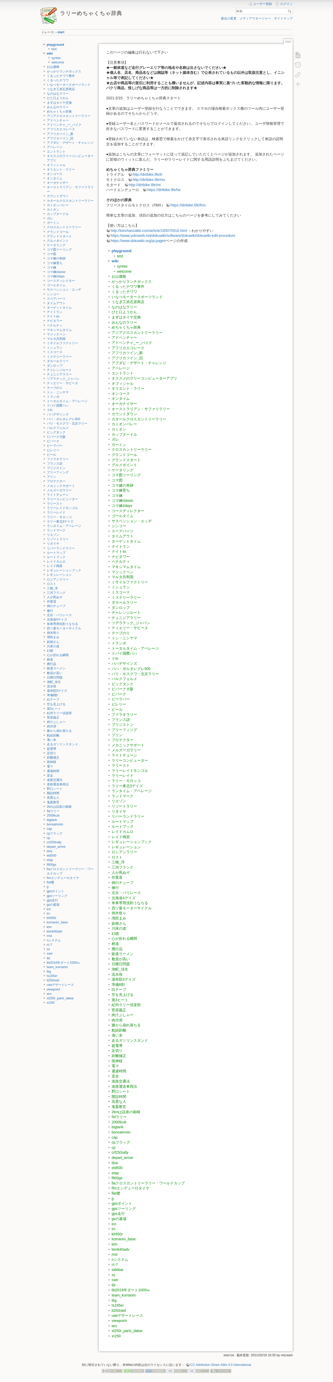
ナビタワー (54, 321)
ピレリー (53, 450)
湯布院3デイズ (57, 691)
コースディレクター (61, 281)
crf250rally (54, 842)
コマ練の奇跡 (56, 258)
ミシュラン (54, 347)
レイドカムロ (56, 561)
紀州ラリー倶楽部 (59, 713)
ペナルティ (54, 325)
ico (49, 909)
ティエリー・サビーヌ (62, 383)
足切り (51, 753)
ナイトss (53, 316)
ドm (50, 410)
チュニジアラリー (59, 374)
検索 (290, 11)
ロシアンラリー (58, 579)
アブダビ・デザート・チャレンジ (70, 143)
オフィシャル (56, 165)
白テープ (53, 699)
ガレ (50, 218)
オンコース (54, 174)
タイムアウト (56, 303)
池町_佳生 (54, 682)
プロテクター (56, 481)
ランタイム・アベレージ (64, 526)
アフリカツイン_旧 (60, 138)
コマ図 (51, 254)
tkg (49, 971)
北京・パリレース (59, 615)
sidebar (118, 1270)
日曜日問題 (54, 677)
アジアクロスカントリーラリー (69, 116)
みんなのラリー (58, 107)
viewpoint (53, 989)
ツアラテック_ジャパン (63, 379)
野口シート (54, 789)
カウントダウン (58, 196)
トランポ (53, 397)
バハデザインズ (58, 414)
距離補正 (53, 757)
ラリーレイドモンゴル (62, 508)
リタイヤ (53, 543)
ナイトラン (54, 312)
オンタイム (54, 178)
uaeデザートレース (60, 985)
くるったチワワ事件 (61, 76)
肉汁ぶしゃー (56, 722)
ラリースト (54, 503)
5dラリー (53, 811)
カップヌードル (58, 214)
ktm (49, 927)
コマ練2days (56, 276)
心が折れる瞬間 (58, 655)
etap (50, 860)
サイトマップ (283, 18)
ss (48, 949)
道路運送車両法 (58, 784)
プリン (51, 477)
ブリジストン (56, 468)
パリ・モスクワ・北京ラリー (67, 423)
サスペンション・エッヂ (64, 289)
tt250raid (53, 980)
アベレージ (54, 147)
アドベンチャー (58, 120)
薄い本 (51, 740)
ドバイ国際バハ (58, 405)
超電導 (51, 749)
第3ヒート (54, 708)
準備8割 (52, 695)
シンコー (53, 294)
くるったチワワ (58, 80)
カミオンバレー (58, 205)
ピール (51, 455)
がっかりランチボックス (64, 71)
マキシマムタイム (59, 330)
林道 (50, 659)
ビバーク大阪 (56, 437)
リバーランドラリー (61, 548)
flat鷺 (50, 882)
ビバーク (53, 441)
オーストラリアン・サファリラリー (141, 409)
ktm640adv (54, 931)
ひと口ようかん (58, 98)
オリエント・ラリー (61, 169)
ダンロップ (54, 365)
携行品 (51, 664)
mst (49, 936)
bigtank (52, 820)
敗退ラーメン (56, 668)
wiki (50, 53)
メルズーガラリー (59, 490)
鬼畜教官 (53, 802)
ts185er (52, 976)
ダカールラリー (58, 361)
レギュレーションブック (64, 570)
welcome (58, 62)
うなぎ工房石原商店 (61, 89)
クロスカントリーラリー (64, 227)
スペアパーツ (56, 299)
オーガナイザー (58, 183)
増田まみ (53, 637)
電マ (50, 766)
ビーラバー (54, 445)
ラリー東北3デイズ (60, 521)
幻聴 (50, 651)
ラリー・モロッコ (59, 517)
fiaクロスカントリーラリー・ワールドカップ (148, 1183)
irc (48, 913)
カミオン (53, 209)
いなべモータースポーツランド (69, 85)
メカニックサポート (61, 486)
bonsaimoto (55, 824)
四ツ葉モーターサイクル (64, 628)
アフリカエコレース (61, 129)
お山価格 (53, 67)
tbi (48, 958)
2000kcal (53, 815)
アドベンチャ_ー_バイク (64, 125)
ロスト (51, 584)
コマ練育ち (54, 263)
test (54, 49)
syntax (56, 58)
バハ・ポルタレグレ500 (63, 419)
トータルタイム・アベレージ (67, 401)
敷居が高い (54, 673)
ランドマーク (56, 530)
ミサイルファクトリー (62, 343)
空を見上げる (56, 704)
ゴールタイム (56, 285)
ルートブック (56, 557)
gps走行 (52, 900)
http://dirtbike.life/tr (147, 174)
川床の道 (53, 646)
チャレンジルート (59, 370)
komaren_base (57, 922)
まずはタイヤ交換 (59, 103)
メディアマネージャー (255, 18)
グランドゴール (58, 232)
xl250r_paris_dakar (60, 998)
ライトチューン (58, 495)
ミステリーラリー (59, 356)
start (61, 32)
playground (55, 45)
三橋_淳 (52, 588)
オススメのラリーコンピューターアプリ (144, 378)
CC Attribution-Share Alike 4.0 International (220, 1365)
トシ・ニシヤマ (58, 392)
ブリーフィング (58, 472)
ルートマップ (56, 553)
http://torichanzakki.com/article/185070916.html (149, 231)
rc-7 (49, 945)
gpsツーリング (57, 896)
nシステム (54, 940)
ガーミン (53, 223)
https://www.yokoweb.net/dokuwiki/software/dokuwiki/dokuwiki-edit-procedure (173, 235)
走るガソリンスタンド (62, 744)
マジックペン (56, 334)
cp (48, 838)
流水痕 (51, 686)
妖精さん (53, 642)
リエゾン (53, 535)
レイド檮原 (54, 566)
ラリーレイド (56, 512)
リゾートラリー (58, 539)
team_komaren (57, 967)
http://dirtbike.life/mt (145, 185)
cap (49, 829)
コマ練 (51, 267)
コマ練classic (56, 272)
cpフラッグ (55, 833)
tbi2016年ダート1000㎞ (63, 962)
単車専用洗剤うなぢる (62, 624)
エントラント (56, 151)
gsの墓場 (53, 905)
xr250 (51, 1003)
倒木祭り (53, 633)
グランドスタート (59, 236)
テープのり (54, 388)
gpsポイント (56, 891)
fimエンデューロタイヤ (63, 878)
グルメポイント (58, 241)
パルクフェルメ (58, 428)
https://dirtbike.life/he (164, 190)
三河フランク (56, 593)
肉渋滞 (51, 726)
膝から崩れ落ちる (59, 731)
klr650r (51, 918)
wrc (49, 994)
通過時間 (53, 771)
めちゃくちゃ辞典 (59, 111)
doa (49, 851)
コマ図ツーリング (59, 249)
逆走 (50, 775)
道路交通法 (54, 780)
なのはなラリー (58, 93)
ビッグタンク (56, 432)
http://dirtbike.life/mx (149, 180)
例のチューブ (56, 606)
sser (50, 953)
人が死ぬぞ (54, 597)
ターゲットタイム (59, 307)
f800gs (51, 864)
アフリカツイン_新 (60, 134)
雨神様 (51, 762)
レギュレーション (59, 575)
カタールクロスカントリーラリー (70, 201)
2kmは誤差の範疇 (59, 807)
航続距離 (53, 735)
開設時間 (53, 793)
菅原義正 (53, 717)
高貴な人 (53, 797)
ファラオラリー (58, 459)
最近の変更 (228, 18)
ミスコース (54, 352)
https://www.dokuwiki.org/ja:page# (138, 241)
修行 (50, 610)
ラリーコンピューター (62, 499)
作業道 (51, 601)
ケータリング (56, 245)
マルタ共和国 (56, 339)
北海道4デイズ (57, 619)
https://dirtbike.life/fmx (188, 205)
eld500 (51, 855)
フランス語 (54, 463)
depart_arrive (56, 847)
